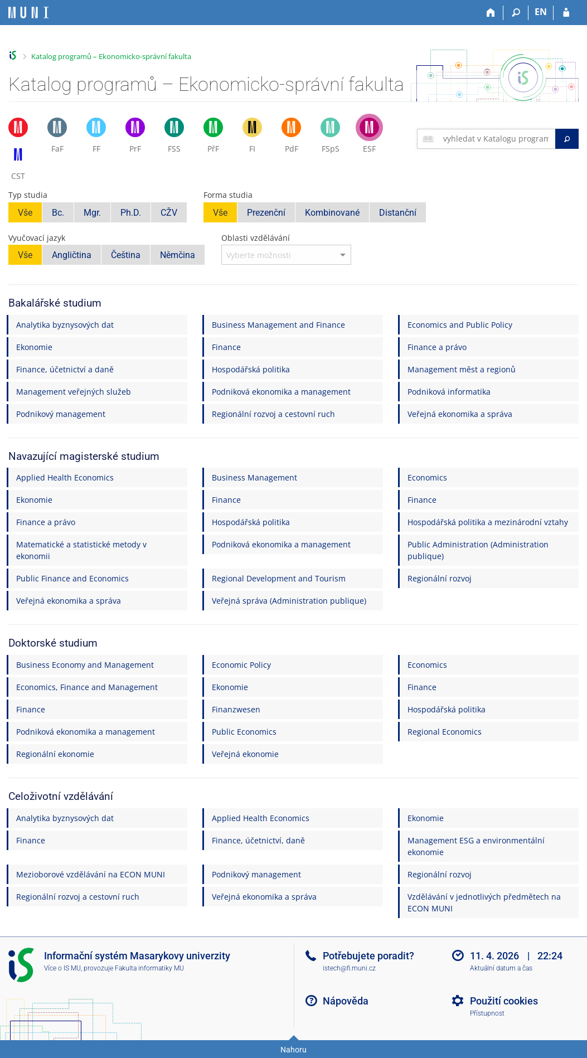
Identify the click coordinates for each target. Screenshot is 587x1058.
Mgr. (92, 212)
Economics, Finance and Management (87, 687)
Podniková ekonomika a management (281, 391)
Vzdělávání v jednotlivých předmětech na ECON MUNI (484, 902)
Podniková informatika (449, 391)
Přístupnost (487, 1013)
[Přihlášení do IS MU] (566, 13)
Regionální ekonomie (55, 754)
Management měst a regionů (461, 369)
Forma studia (228, 195)
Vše (25, 212)
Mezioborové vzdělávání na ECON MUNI (90, 874)
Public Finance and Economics (72, 578)
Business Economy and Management (85, 664)
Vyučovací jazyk (36, 237)
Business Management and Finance (278, 324)
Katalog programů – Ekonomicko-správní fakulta (111, 56)
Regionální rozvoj (439, 578)
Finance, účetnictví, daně (258, 840)
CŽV (169, 212)
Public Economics (244, 731)
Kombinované (332, 212)
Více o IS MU (62, 968)
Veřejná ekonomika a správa (459, 414)
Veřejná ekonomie (245, 754)
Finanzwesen (236, 709)
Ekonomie (34, 347)
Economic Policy (241, 664)
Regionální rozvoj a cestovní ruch (273, 414)
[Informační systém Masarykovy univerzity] (28, 12)
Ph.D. (130, 212)
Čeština (125, 255)
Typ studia (27, 195)
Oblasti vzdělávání (255, 237)
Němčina (177, 255)
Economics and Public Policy (459, 324)
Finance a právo (437, 347)
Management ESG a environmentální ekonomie (476, 846)
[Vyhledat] (567, 139)
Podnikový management (60, 414)
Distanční (397, 212)
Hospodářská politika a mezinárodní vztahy (487, 522)
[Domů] (490, 13)
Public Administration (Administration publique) (478, 550)
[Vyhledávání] (515, 13)
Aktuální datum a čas (501, 968)
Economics (427, 477)
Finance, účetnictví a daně (65, 369)
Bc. (58, 212)
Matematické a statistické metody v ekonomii (81, 550)
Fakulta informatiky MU (149, 968)
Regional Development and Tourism (279, 578)
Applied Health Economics (65, 477)
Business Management (254, 477)
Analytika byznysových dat (65, 324)
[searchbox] (497, 139)
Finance (226, 347)
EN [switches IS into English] (541, 12)
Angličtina (71, 255)
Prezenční (266, 212)
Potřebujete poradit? (368, 956)
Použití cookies (504, 1001)
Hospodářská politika (251, 369)
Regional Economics (444, 731)
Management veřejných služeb (73, 391)
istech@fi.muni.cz (349, 968)
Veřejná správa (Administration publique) (289, 600)
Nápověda (345, 1001)
